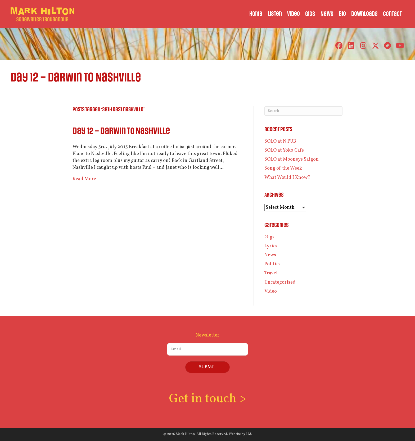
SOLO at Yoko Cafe (284, 150)
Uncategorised (280, 282)
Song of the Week (283, 168)
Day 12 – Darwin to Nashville (121, 131)
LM (248, 434)
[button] (339, 45)
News (270, 255)
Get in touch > (207, 399)
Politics (272, 264)
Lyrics (270, 246)
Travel (271, 273)
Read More (84, 179)
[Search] (303, 111)
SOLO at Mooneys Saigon (291, 159)
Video (270, 291)
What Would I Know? (287, 177)
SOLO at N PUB (280, 141)
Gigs (269, 237)
